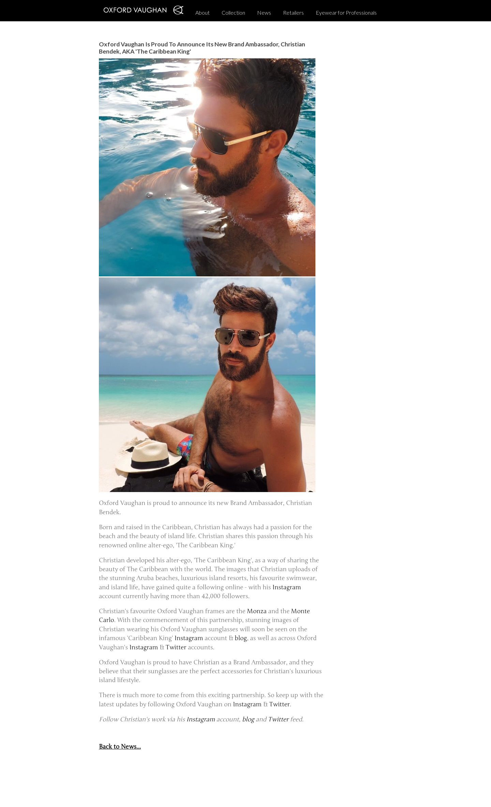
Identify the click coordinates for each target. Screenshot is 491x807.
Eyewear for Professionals (346, 12)
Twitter (176, 647)
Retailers (293, 12)
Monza (257, 611)
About (202, 12)
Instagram (286, 587)
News (264, 12)
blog (241, 638)
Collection (233, 12)
